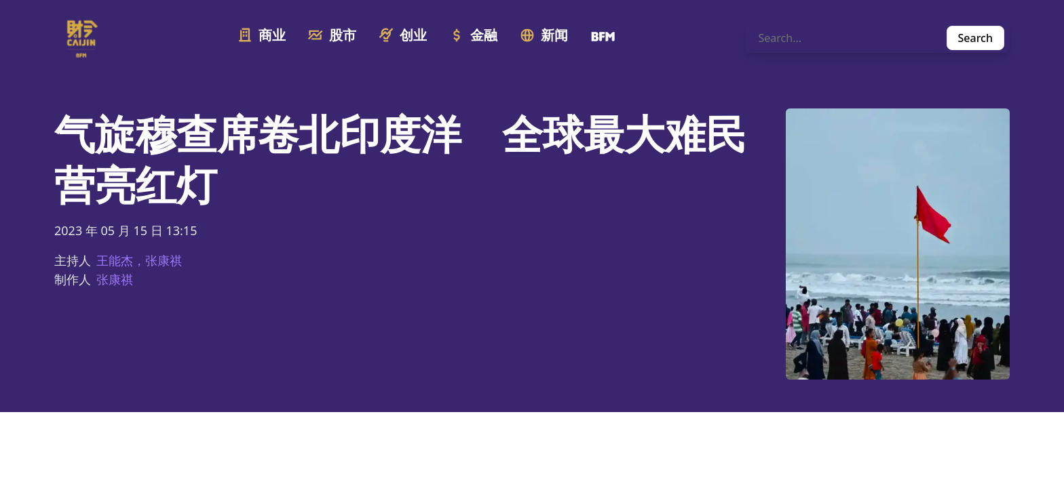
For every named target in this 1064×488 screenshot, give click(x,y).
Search (975, 37)
